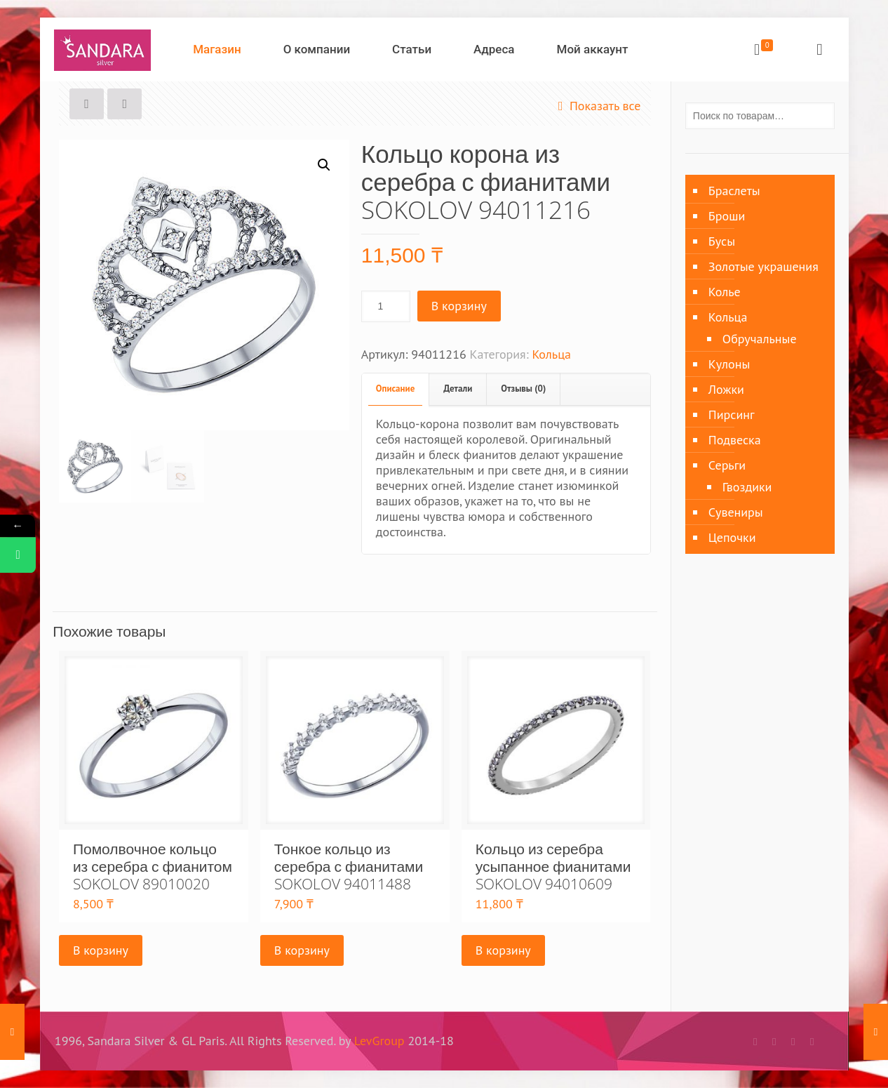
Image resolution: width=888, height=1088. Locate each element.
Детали (457, 388)
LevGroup (379, 1041)
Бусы (721, 241)
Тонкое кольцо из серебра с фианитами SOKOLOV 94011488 (348, 866)
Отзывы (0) (523, 388)
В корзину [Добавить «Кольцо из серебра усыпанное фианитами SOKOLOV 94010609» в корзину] (503, 950)
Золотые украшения (763, 266)
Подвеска (734, 440)
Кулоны (729, 364)
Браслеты (734, 191)
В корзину (459, 306)
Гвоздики (747, 487)
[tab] (395, 389)
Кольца (551, 354)
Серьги (727, 465)
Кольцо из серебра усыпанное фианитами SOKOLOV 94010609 (553, 866)
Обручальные (759, 339)
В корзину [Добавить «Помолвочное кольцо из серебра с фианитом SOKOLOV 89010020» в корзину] (100, 950)
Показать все (596, 106)
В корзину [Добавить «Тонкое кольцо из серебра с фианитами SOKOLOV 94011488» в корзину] (302, 950)
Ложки (726, 389)
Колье (724, 292)
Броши (726, 216)
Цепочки (732, 537)
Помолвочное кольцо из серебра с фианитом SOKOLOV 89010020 (152, 866)
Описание (395, 388)
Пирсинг (731, 414)
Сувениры (735, 512)
